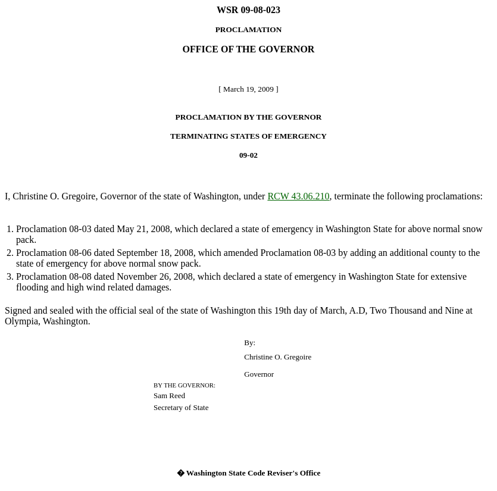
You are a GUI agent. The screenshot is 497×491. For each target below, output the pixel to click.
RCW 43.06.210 (298, 196)
